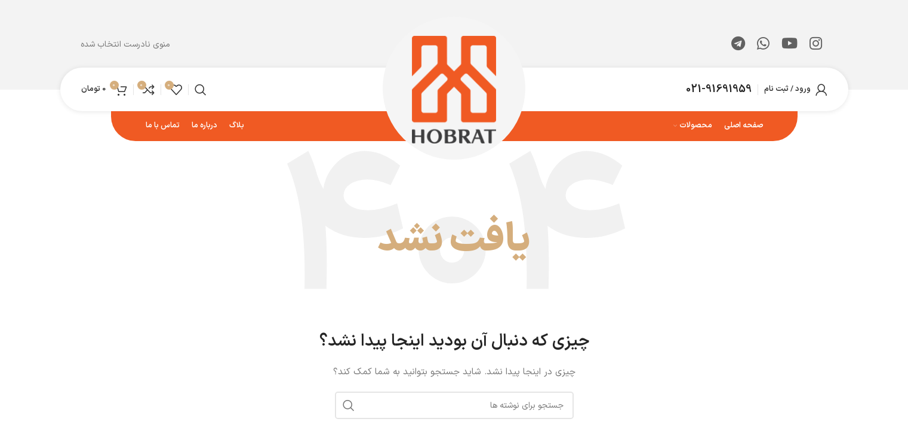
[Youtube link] (789, 44)
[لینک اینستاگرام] (816, 44)
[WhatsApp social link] (763, 44)
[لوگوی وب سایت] (454, 89)
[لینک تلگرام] (738, 44)
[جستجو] (201, 90)
